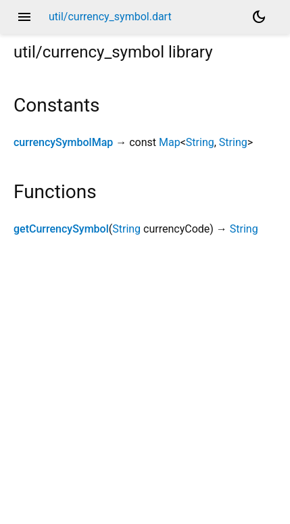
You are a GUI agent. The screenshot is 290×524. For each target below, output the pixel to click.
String (200, 142)
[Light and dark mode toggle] (259, 17)
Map (169, 142)
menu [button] (24, 17)
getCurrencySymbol (61, 228)
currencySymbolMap (63, 142)
